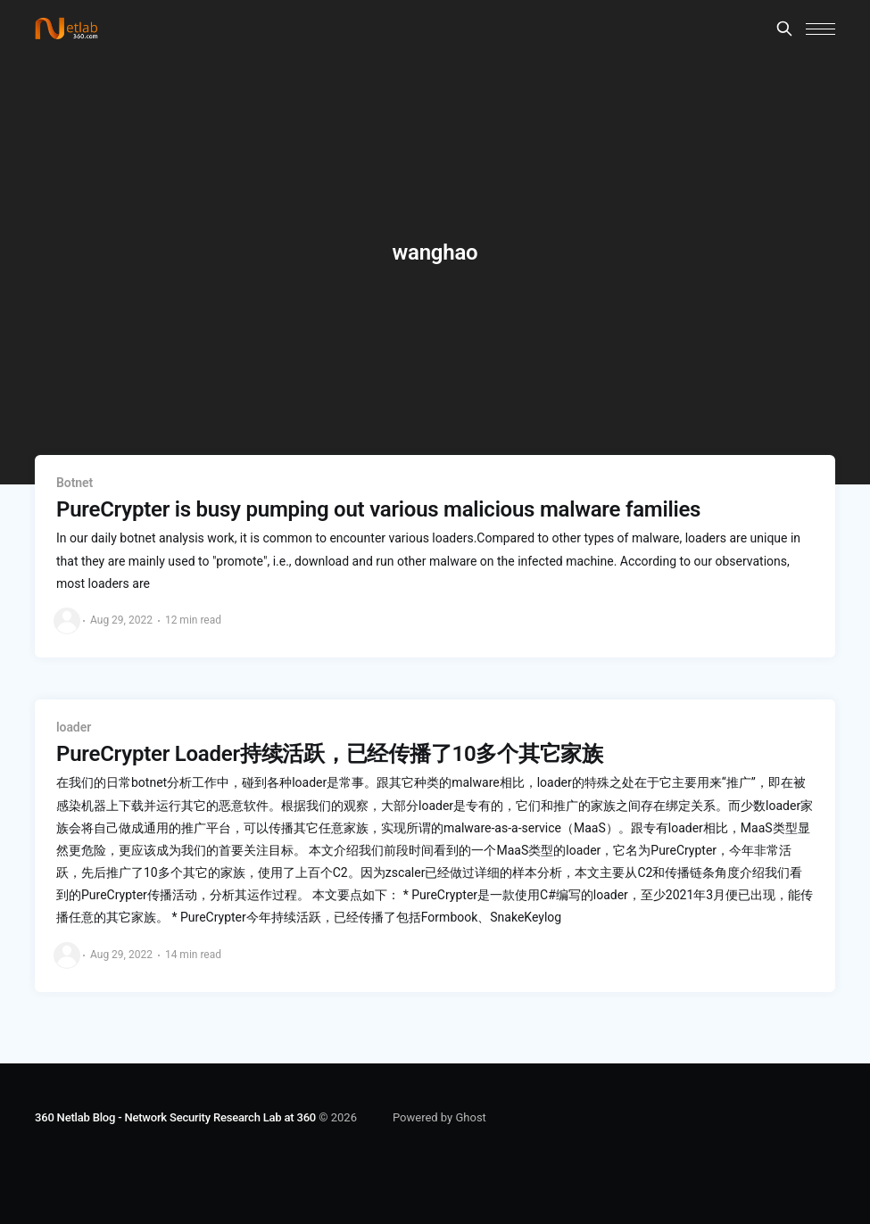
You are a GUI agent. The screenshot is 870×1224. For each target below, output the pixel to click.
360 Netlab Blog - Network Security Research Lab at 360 (175, 1117)
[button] (820, 29)
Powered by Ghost (439, 1117)
